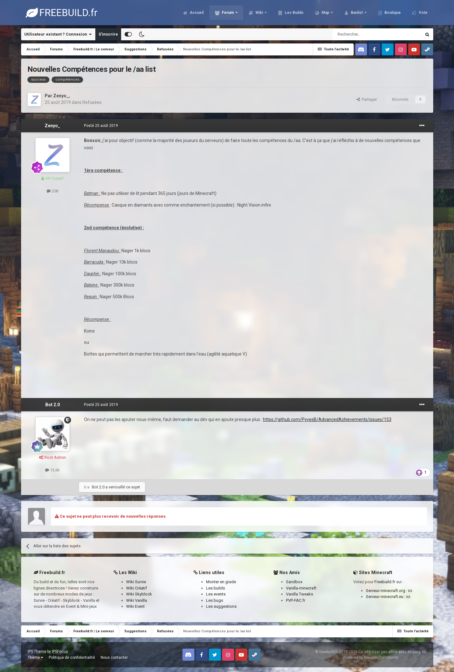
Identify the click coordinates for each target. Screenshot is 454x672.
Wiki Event (135, 606)
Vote (423, 12)
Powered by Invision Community (371, 657)
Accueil (196, 12)
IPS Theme (37, 651)
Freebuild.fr (384, 581)
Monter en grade (221, 581)
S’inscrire (108, 34)
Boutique (392, 12)
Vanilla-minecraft (301, 588)
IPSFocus (60, 651)
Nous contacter (114, 657)
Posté (101, 125)
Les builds (215, 588)
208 (52, 191)
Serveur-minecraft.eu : (386, 596)
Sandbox (294, 581)
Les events (216, 594)
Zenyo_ (61, 95)
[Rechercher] (364, 34)
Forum (228, 12)
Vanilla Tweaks (299, 594)
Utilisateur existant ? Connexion (58, 34)
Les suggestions (221, 606)
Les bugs (214, 600)
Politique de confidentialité (72, 657)
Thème (35, 657)
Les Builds (294, 12)
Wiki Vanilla (136, 600)
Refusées (92, 102)
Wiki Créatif (136, 588)
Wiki (259, 12)
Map (325, 12)
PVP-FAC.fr (295, 600)
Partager (366, 99)
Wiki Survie (136, 581)
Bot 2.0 (52, 404)
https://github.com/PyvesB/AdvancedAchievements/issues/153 (327, 419)
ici (410, 590)
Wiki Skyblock (139, 594)
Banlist (357, 12)
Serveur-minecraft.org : (387, 590)
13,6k (52, 470)
